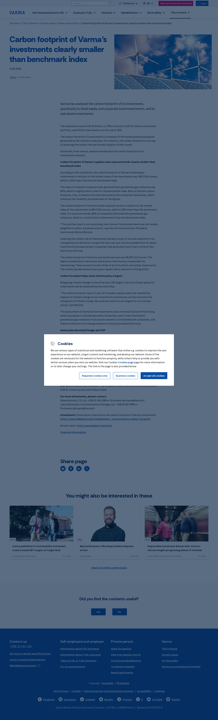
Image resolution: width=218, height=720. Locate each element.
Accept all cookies (153, 375)
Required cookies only (95, 375)
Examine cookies (125, 375)
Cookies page (126, 362)
